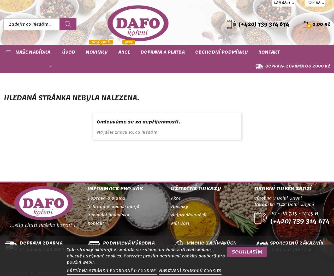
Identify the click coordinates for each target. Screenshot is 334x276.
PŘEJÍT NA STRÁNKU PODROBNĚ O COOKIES (112, 270)
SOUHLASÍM (247, 252)
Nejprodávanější (188, 215)
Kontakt (95, 223)
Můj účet (180, 223)
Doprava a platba (106, 198)
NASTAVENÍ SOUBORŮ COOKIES (190, 270)
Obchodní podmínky (108, 215)
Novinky (179, 207)
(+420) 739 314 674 (263, 24)
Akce (176, 198)
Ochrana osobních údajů (113, 207)
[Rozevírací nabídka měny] (315, 3)
